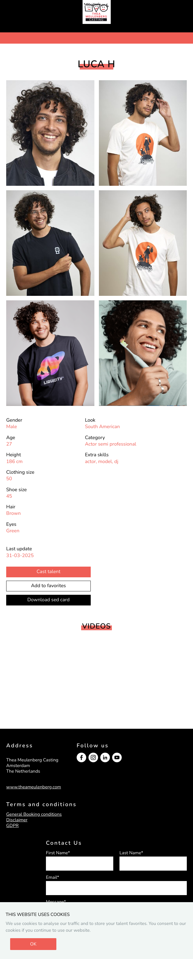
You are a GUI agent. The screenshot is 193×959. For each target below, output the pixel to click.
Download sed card (48, 600)
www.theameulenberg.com (33, 787)
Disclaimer (17, 820)
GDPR (12, 825)
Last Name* (131, 853)
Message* (56, 902)
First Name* (58, 853)
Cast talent (48, 572)
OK (33, 944)
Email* (52, 877)
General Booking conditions (34, 814)
